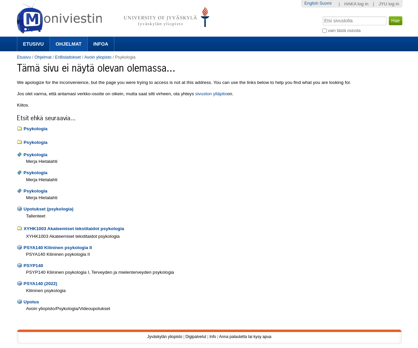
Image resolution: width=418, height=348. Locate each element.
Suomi (326, 3)
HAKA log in (356, 3)
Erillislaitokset (68, 57)
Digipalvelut (195, 336)
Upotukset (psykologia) (48, 208)
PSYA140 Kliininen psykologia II (58, 247)
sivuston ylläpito (211, 93)
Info (212, 336)
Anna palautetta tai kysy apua (245, 336)
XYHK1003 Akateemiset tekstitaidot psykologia (74, 228)
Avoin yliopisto (98, 57)
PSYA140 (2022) (40, 283)
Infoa (100, 44)
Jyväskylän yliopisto (164, 336)
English (311, 3)
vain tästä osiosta (344, 30)
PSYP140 (33, 265)
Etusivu (33, 44)
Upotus (31, 301)
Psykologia (36, 128)
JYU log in (388, 3)
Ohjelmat (68, 44)
